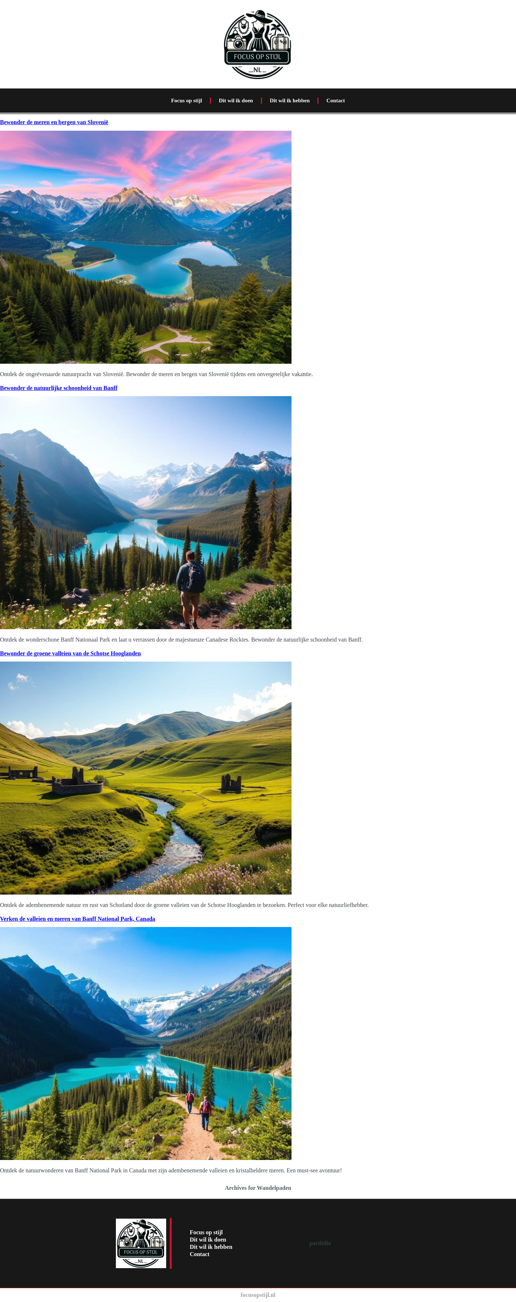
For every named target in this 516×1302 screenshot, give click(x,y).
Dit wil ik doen (236, 100)
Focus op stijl (186, 100)
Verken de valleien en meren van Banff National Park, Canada (77, 919)
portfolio (320, 1243)
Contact (336, 100)
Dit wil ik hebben (290, 100)
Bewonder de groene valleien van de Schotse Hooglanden (70, 653)
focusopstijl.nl (258, 1295)
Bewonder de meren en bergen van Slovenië (54, 122)
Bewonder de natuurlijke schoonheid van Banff (58, 388)
